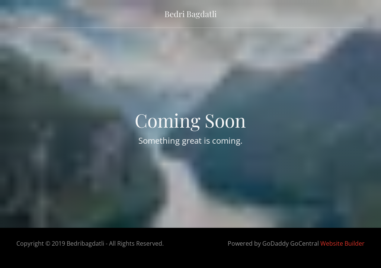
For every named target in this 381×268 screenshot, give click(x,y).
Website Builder (342, 243)
